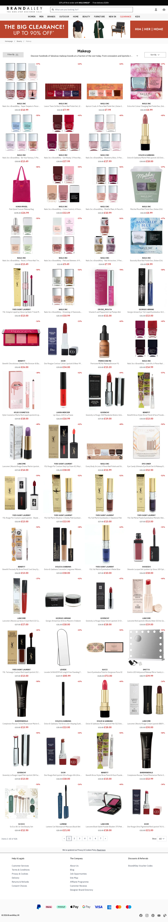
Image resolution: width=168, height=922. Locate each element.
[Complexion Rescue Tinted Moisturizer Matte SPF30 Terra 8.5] (146, 755)
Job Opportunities (78, 874)
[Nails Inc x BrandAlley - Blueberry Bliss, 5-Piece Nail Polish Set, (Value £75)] (105, 138)
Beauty (19, 41)
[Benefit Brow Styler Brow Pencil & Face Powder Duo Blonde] (105, 755)
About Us (74, 865)
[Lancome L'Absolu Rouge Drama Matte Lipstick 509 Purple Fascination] (22, 446)
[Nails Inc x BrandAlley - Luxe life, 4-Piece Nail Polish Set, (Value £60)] (146, 343)
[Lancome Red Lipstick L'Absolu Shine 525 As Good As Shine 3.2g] (146, 601)
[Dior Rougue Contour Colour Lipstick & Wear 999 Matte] (63, 343)
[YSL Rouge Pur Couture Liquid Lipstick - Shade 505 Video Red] (22, 498)
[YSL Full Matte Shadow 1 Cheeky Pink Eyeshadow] (63, 498)
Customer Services (20, 865)
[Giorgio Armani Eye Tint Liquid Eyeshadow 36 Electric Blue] (146, 292)
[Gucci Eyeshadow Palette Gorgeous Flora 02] (105, 652)
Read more (101, 850)
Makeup (28, 41)
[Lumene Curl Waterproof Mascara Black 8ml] (63, 807)
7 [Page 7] (100, 838)
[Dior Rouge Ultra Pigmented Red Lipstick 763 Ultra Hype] (146, 807)
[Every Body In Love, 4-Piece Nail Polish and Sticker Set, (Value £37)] (105, 446)
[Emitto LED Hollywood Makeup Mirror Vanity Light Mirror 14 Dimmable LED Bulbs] (146, 652)
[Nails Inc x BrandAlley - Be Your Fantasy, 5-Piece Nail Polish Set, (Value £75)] (22, 138)
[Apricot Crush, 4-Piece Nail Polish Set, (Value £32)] (105, 86)
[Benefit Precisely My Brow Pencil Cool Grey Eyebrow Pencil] (22, 549)
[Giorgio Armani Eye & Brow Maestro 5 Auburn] (63, 601)
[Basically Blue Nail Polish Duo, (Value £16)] (146, 241)
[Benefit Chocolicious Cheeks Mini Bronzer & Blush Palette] (22, 343)
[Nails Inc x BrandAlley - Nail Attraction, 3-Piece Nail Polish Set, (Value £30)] (105, 241)
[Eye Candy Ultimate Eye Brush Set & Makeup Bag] (146, 446)
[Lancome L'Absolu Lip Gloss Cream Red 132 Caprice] (22, 601)
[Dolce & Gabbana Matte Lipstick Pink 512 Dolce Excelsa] (105, 704)
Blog (72, 870)
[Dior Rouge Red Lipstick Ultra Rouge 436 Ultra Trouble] (63, 755)
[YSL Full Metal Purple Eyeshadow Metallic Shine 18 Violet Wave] (146, 498)
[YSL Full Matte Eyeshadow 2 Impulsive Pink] (105, 498)
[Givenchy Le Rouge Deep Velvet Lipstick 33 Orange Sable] (105, 601)
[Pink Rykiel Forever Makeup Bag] (22, 189)
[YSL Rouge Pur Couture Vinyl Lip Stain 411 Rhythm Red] (63, 446)
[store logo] (22, 9)
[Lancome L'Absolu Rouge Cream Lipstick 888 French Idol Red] (146, 704)
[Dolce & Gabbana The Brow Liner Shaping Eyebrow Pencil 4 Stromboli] (63, 704)
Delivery (15, 878)
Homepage (9, 41)
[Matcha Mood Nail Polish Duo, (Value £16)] (146, 189)
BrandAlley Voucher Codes (140, 865)
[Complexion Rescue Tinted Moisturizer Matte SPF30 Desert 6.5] (22, 704)
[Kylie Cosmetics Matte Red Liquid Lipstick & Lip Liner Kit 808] (22, 395)
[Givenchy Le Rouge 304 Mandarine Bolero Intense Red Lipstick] (105, 395)
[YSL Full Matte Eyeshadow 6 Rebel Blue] (105, 549)
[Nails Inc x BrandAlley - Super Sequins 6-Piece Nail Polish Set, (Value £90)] (22, 86)
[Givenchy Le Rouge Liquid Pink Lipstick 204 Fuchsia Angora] (22, 755)
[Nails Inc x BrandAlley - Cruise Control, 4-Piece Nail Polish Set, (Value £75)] (63, 189)
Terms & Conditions (21, 870)
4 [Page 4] (84, 838)
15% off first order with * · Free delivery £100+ (84, 3)
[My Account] (156, 10)
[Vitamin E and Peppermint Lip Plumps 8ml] (105, 292)
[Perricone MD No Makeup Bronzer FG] (105, 343)
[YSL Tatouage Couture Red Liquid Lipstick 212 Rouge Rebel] (22, 652)
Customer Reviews (78, 886)
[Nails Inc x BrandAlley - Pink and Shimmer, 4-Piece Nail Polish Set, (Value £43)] (63, 241)
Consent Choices (19, 886)
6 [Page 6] (95, 838)
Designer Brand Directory (81, 890)
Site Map (74, 878)
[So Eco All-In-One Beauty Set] (22, 807)
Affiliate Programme (79, 882)
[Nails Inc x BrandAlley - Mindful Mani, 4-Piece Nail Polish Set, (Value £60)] (105, 189)
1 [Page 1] (69, 838)
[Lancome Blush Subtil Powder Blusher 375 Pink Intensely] (105, 807)
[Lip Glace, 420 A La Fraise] (63, 395)
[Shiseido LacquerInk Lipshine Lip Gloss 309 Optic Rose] (146, 549)
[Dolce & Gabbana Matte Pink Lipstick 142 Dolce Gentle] (146, 138)
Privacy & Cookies (20, 874)
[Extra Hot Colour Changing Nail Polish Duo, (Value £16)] (146, 86)
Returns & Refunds (20, 882)
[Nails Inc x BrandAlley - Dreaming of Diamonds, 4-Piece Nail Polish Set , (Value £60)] (63, 292)
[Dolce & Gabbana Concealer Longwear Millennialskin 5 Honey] (63, 549)
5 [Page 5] (90, 838)
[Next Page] (105, 838)
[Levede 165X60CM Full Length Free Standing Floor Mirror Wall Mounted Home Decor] (63, 652)
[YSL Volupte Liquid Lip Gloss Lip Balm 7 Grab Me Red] (22, 292)
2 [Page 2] (74, 838)
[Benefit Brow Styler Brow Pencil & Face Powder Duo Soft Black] (146, 395)
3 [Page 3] (79, 838)
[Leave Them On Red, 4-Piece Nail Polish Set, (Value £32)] (63, 86)
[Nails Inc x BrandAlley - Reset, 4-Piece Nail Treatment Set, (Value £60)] (22, 241)
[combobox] (98, 9)
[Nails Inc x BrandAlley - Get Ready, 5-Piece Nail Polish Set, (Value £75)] (63, 138)
